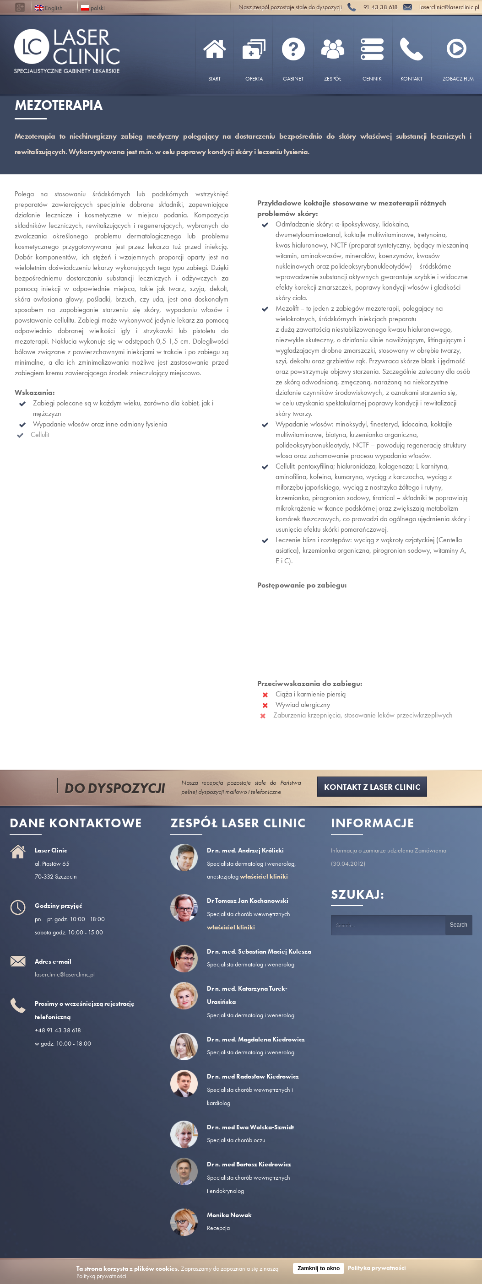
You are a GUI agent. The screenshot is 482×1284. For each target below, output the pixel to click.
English (49, 7)
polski (93, 7)
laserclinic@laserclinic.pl (65, 974)
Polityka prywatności (377, 1268)
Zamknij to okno (319, 1268)
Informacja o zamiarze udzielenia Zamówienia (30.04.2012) (388, 857)
